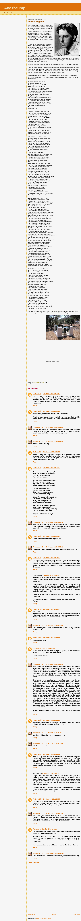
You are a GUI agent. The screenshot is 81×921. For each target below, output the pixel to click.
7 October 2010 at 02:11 (54, 547)
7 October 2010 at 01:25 (54, 427)
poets (36, 383)
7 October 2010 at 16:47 (54, 732)
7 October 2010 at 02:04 (51, 536)
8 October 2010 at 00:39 (50, 773)
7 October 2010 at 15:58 (54, 664)
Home (54, 914)
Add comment (34, 862)
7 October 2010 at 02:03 (54, 522)
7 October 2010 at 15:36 (51, 609)
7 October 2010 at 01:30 (51, 468)
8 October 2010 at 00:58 (54, 813)
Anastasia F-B (38, 427)
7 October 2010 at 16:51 (51, 754)
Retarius (36, 829)
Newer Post (31, 914)
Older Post (76, 914)
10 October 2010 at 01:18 (48, 829)
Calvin (35, 648)
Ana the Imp (14, 8)
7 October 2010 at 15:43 (54, 625)
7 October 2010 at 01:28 (51, 452)
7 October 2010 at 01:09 (51, 411)
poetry (33, 383)
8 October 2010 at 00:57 (51, 799)
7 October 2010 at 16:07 (51, 720)
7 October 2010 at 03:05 (50, 575)
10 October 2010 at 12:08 (55, 853)
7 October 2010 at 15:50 (46, 648)
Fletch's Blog (37, 394)
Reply (35, 405)
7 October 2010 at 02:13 (51, 558)
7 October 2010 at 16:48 (54, 743)
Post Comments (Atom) (43, 918)
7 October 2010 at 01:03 (51, 394)
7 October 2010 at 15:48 (51, 637)
